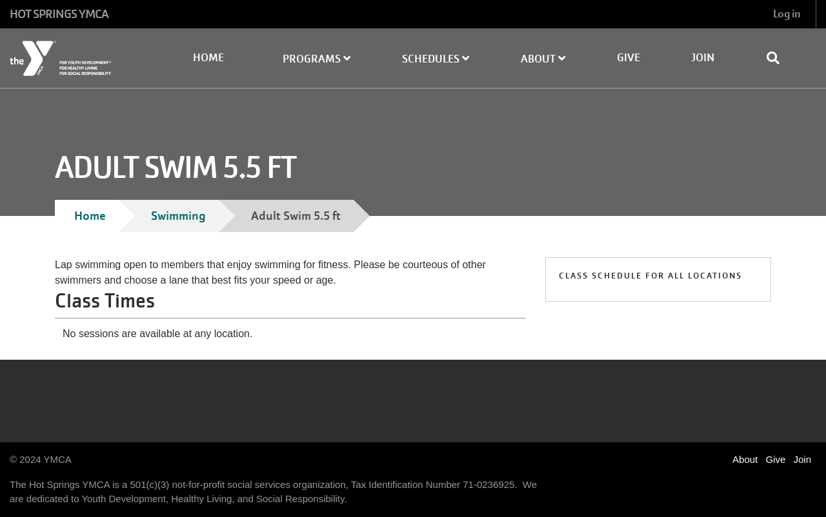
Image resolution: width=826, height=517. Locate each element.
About (543, 59)
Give (628, 57)
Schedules (435, 59)
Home (208, 57)
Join (702, 57)
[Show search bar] (778, 58)
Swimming (178, 215)
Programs (316, 59)
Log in (786, 13)
